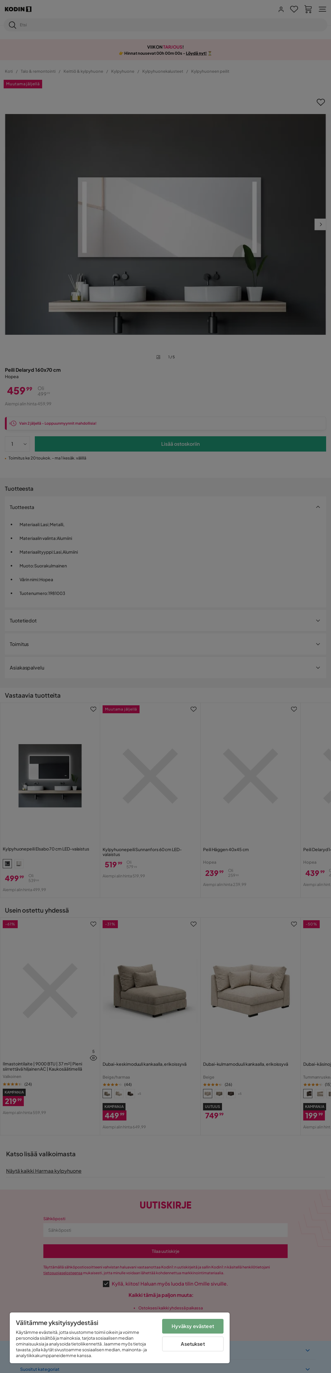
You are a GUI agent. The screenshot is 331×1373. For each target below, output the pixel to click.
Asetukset (193, 1344)
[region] (120, 1337)
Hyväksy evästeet (193, 1326)
